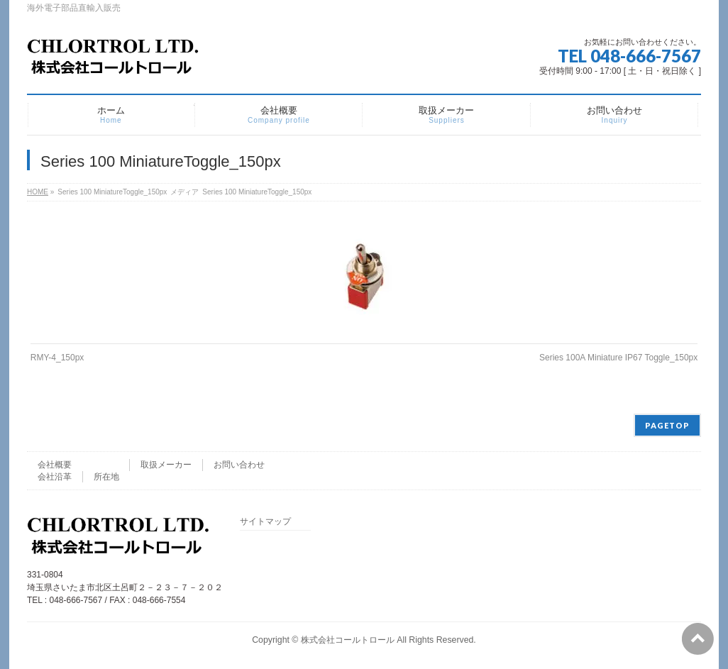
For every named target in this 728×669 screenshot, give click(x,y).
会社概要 (55, 465)
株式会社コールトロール (348, 640)
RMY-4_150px (57, 358)
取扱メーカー (166, 465)
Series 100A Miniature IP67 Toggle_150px (618, 358)
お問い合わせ (239, 465)
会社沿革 (55, 477)
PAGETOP (667, 425)
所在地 (106, 477)
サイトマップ (265, 521)
